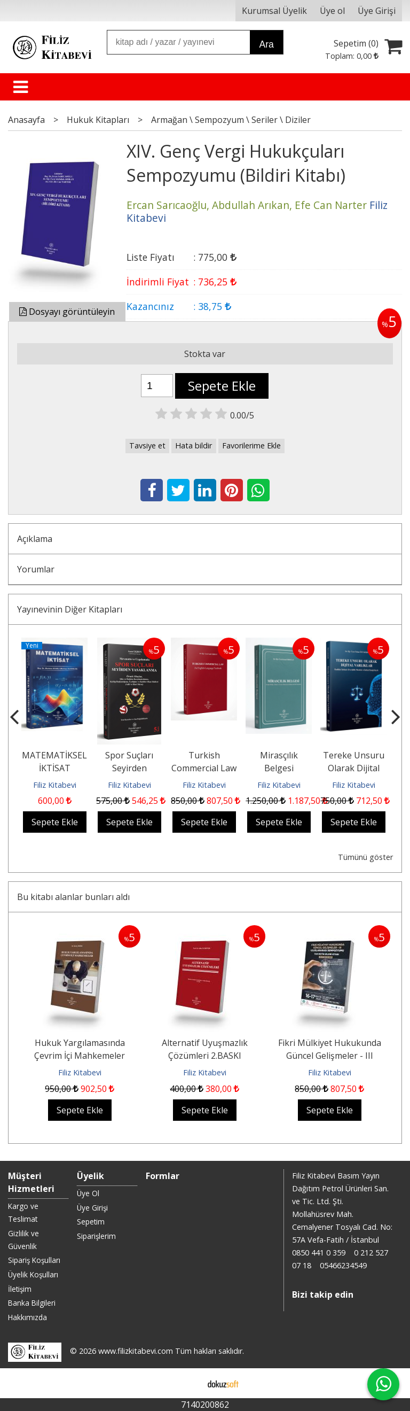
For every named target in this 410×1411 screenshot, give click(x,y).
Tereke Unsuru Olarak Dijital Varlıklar (353, 768)
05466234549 (343, 1265)
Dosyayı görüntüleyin (67, 311)
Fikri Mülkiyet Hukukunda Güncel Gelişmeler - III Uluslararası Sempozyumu (329, 1055)
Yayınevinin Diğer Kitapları (69, 609)
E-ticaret (188, 1383)
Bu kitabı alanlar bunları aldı (73, 897)
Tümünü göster (365, 857)
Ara (266, 44)
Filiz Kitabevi (54, 785)
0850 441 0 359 (318, 1252)
